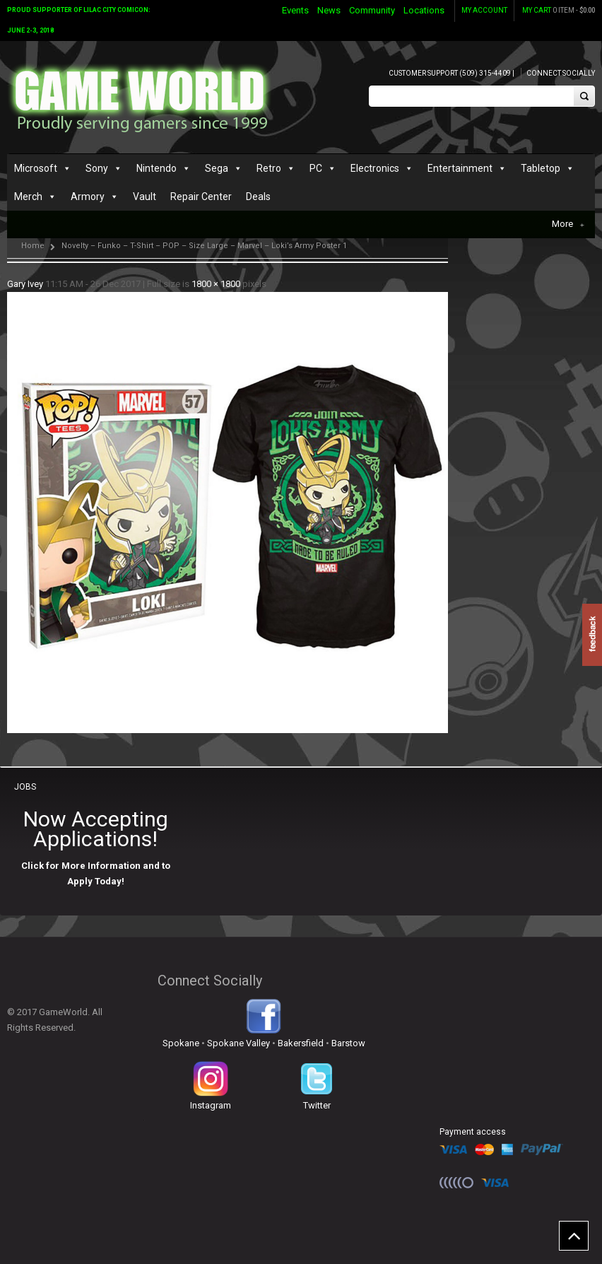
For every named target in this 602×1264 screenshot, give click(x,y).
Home (33, 245)
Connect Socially (560, 73)
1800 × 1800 (215, 284)
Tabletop (540, 168)
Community (372, 10)
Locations (423, 10)
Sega (216, 168)
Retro (268, 168)
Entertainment (459, 168)
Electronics (374, 168)
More (568, 224)
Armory (88, 196)
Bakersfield (301, 1043)
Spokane (181, 1043)
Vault (144, 196)
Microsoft (35, 168)
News (329, 10)
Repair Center (201, 196)
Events (295, 10)
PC (315, 168)
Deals (258, 196)
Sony (96, 168)
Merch (28, 196)
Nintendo (156, 168)
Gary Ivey (25, 284)
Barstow (348, 1043)
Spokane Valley (238, 1043)
